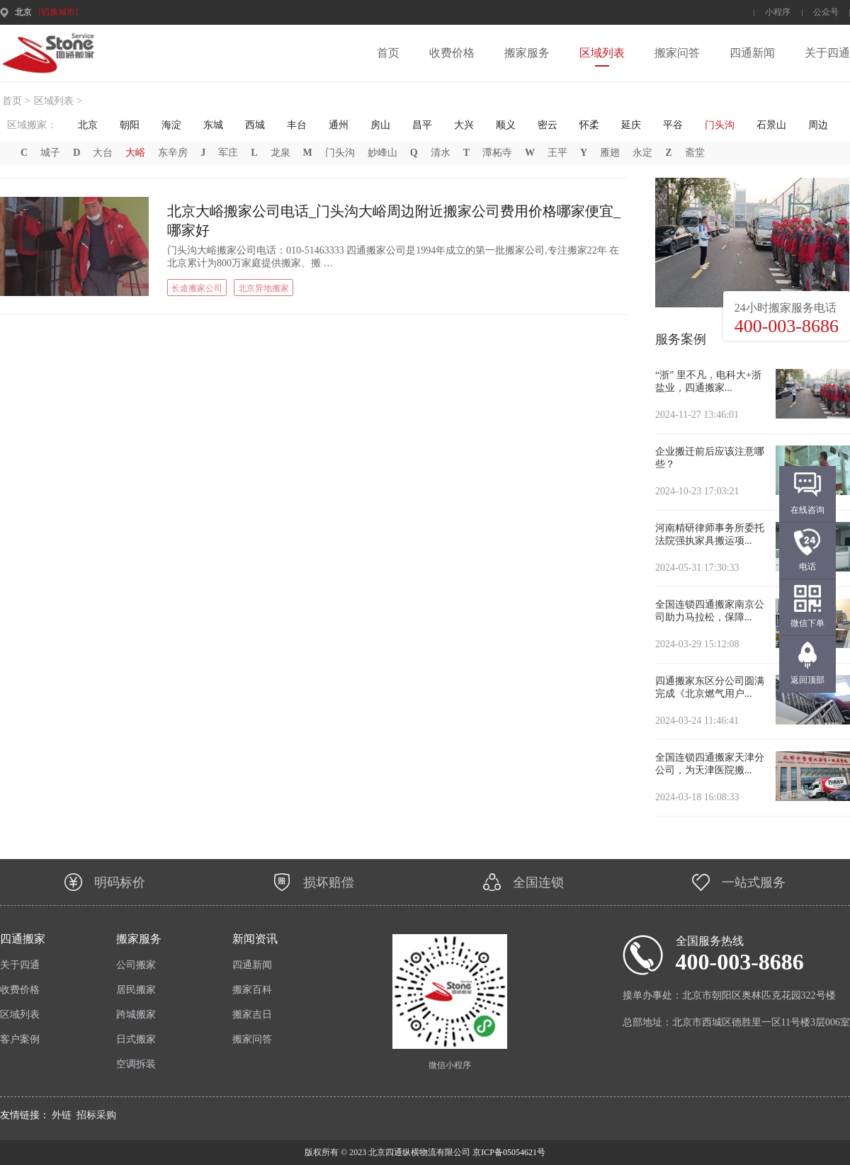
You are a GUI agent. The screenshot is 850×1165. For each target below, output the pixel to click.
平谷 (673, 125)
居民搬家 (136, 989)
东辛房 (173, 152)
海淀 (171, 125)
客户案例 (20, 1039)
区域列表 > (57, 101)
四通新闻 (752, 53)
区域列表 (602, 53)
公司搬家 (136, 965)
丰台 (297, 125)
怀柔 (589, 125)
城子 (50, 152)
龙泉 (280, 152)
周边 (818, 125)
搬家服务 (527, 53)
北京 (88, 125)
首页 (388, 53)
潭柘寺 (497, 152)
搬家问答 (677, 53)
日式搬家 (136, 1039)
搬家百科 (252, 989)
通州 (338, 125)
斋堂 (695, 152)
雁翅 (610, 152)
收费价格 (452, 53)
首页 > (16, 101)
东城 (213, 125)
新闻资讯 (255, 939)
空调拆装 (136, 1064)
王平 (557, 152)
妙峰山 (382, 152)
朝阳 (130, 125)
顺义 (506, 125)
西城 (255, 125)
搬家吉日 (252, 1014)
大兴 (464, 125)
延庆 (631, 125)
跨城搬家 (136, 1014)
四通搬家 (22, 939)
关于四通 (827, 53)
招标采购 (96, 1115)
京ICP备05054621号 (507, 1152)
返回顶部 (807, 680)
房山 (380, 125)
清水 (440, 152)
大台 (103, 152)
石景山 (771, 125)
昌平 (422, 125)
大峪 (135, 152)
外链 (62, 1115)
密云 (547, 125)
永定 (642, 152)
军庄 (228, 152)
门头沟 (720, 125)
